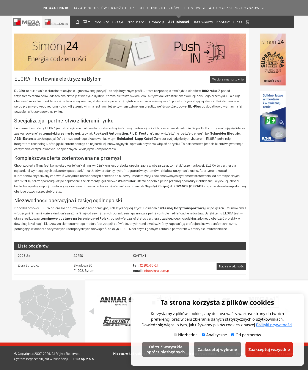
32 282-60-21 (148, 265)
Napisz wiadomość (231, 266)
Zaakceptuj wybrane (217, 349)
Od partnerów (246, 334)
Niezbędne (186, 334)
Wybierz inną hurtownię (228, 79)
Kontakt (223, 21)
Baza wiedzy (202, 21)
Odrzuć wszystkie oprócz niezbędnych (165, 349)
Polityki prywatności (274, 324)
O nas (237, 21)
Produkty (101, 21)
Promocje (157, 21)
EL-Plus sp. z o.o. (81, 359)
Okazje (117, 21)
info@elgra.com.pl (156, 270)
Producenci (136, 21)
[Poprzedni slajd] (91, 311)
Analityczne (214, 334)
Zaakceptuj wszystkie (269, 349)
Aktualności (178, 21)
